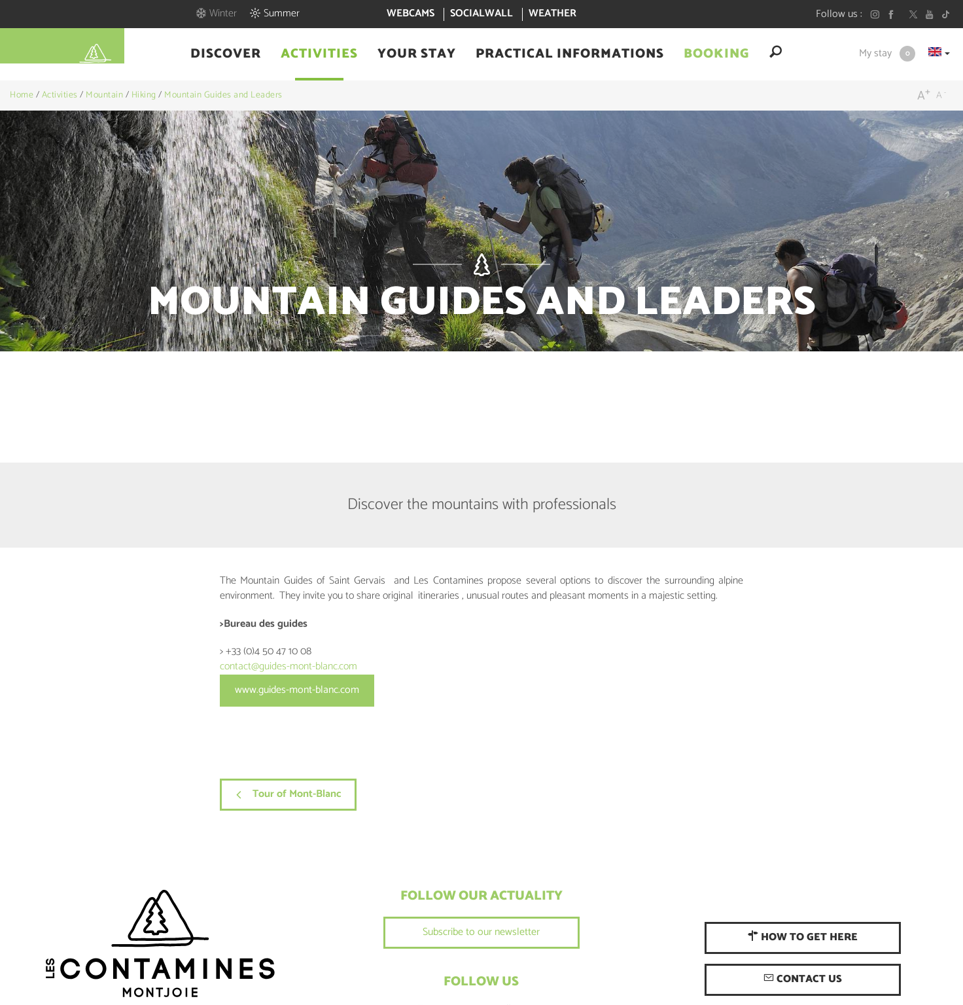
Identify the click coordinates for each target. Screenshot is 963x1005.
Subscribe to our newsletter (481, 932)
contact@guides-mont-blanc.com (288, 666)
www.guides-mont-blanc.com (297, 690)
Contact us (802, 979)
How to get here (803, 937)
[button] (226, 54)
